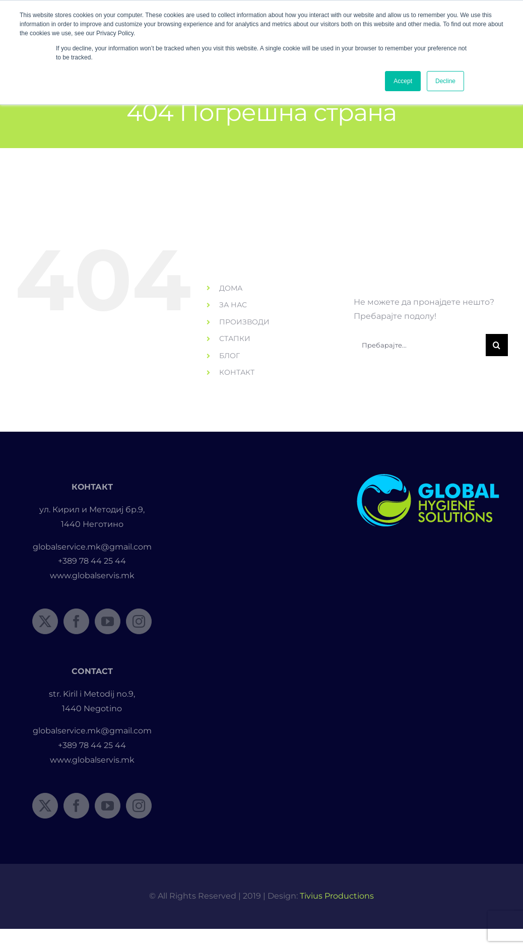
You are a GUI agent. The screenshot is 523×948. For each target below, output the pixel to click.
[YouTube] (107, 621)
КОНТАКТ (236, 372)
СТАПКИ (234, 338)
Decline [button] (445, 81)
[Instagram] (139, 621)
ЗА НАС (233, 304)
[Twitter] (45, 621)
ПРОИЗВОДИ (244, 321)
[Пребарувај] (497, 345)
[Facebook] (76, 621)
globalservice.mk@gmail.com (92, 547)
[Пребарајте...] (420, 345)
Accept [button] (403, 81)
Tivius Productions (337, 896)
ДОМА (230, 288)
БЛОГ (229, 355)
